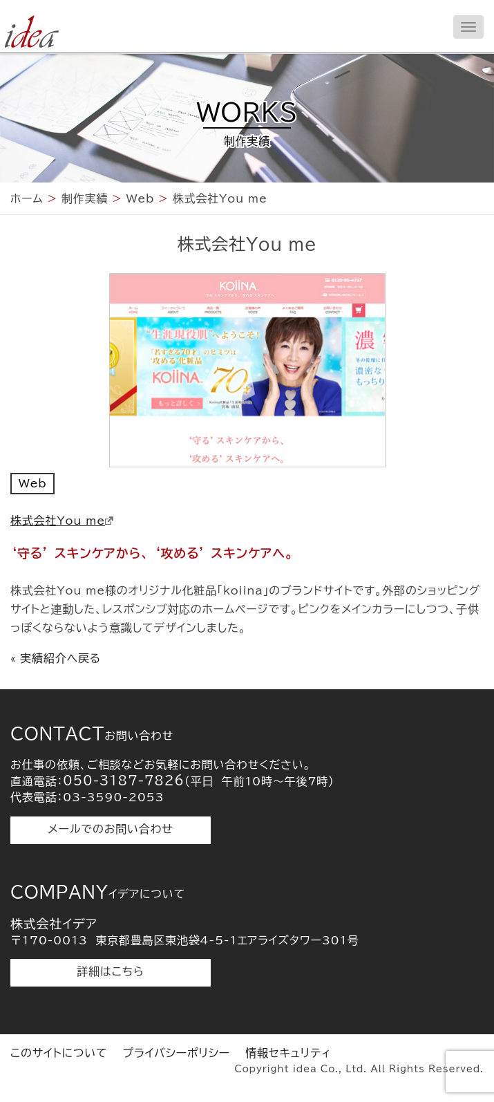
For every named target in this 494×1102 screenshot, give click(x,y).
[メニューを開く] (468, 27)
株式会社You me (61, 520)
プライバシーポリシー (176, 1052)
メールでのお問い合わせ (110, 828)
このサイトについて (58, 1052)
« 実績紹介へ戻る (55, 658)
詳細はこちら (110, 971)
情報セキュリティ (288, 1052)
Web (32, 483)
